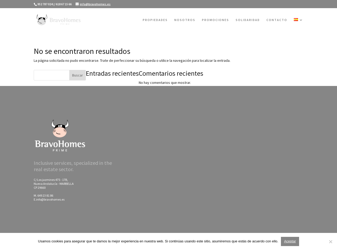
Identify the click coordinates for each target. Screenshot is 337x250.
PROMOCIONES (215, 20)
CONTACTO (276, 20)
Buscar (77, 75)
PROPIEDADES (155, 20)
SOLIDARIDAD (248, 20)
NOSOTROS (184, 20)
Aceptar (290, 241)
